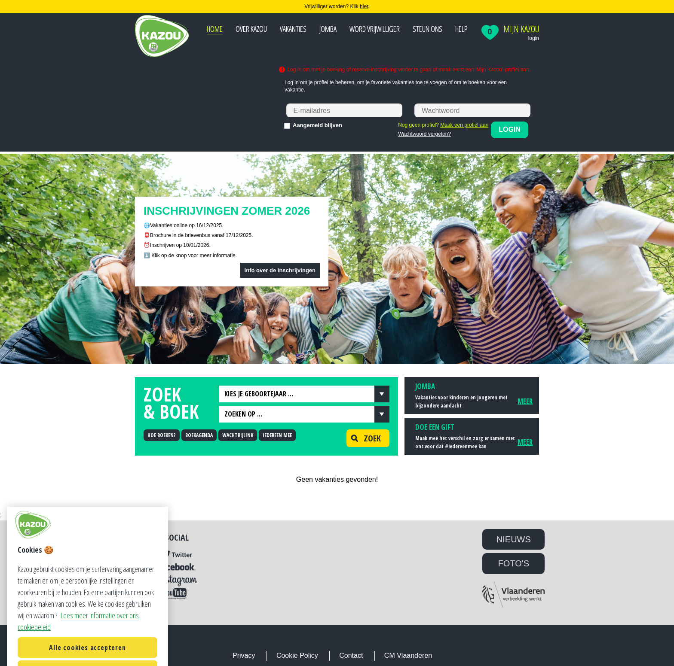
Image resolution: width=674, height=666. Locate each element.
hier (364, 6)
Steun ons (427, 29)
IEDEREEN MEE (277, 435)
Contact (351, 655)
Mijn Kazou (521, 29)
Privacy (244, 655)
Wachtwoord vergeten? (424, 134)
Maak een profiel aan (464, 125)
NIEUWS (513, 539)
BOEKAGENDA (199, 435)
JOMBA (328, 29)
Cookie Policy (297, 655)
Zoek (363, 438)
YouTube (177, 593)
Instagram (177, 581)
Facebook (177, 567)
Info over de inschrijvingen (280, 270)
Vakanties (293, 29)
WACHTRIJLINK (237, 435)
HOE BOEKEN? (161, 435)
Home (215, 29)
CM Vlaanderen (408, 655)
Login (510, 129)
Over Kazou (251, 29)
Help (461, 29)
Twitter (177, 554)
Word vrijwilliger (374, 29)
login (533, 38)
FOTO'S (513, 563)
